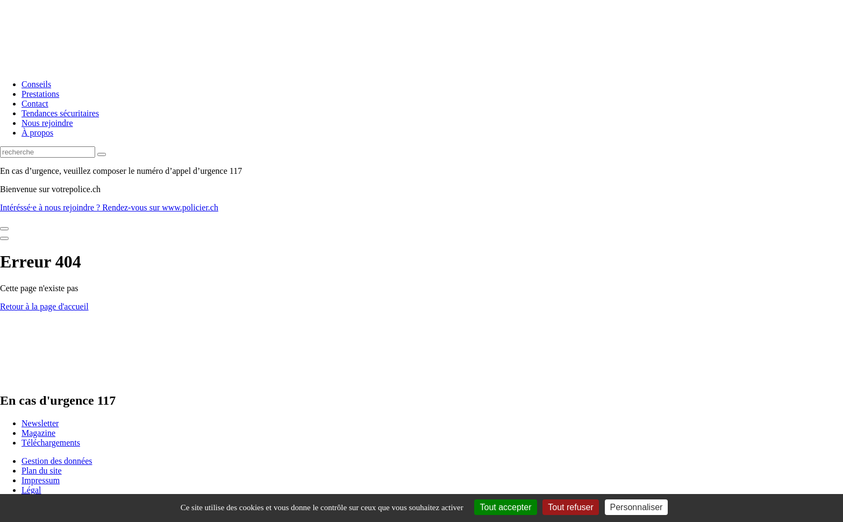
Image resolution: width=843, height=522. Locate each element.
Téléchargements (51, 442)
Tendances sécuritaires (60, 113)
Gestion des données (57, 460)
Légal (31, 490)
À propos (37, 132)
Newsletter (40, 423)
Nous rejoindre (47, 123)
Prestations (40, 93)
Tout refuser (570, 507)
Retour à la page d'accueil (44, 306)
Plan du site (42, 470)
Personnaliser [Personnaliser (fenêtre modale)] (636, 507)
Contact (35, 103)
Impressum (41, 480)
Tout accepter (505, 507)
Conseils (36, 84)
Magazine (38, 433)
